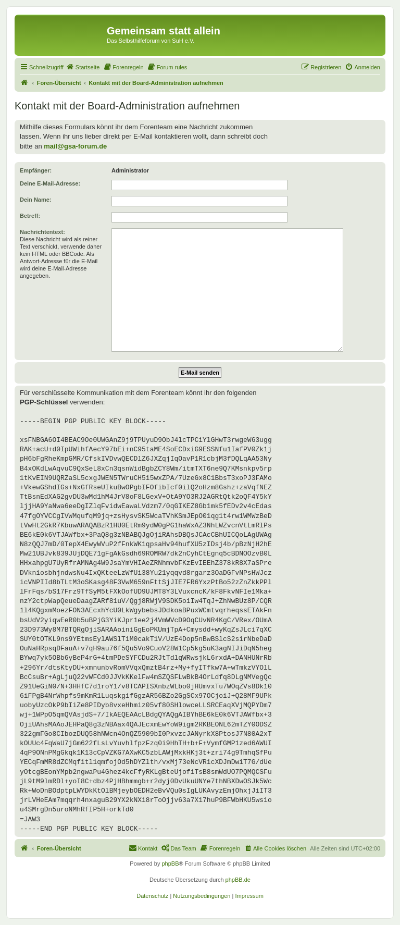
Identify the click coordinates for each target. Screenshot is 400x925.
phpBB (170, 863)
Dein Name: (36, 199)
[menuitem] (82, 67)
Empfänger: (36, 170)
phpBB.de (238, 880)
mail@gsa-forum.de (75, 146)
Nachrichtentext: (42, 232)
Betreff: (30, 216)
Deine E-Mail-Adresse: (50, 183)
